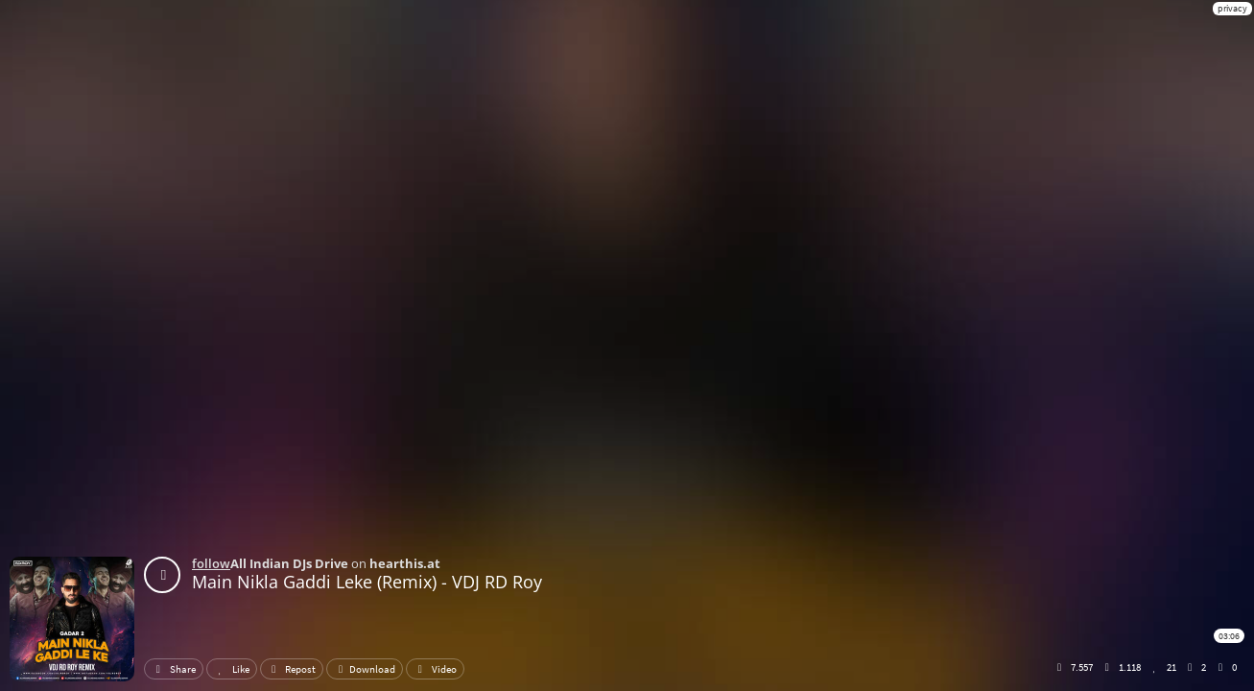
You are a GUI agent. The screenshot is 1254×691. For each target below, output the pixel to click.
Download (364, 669)
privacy (1232, 8)
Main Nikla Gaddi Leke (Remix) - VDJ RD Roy (367, 581)
